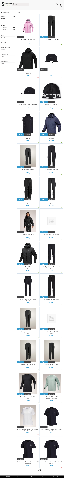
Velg (43, 37)
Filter (19, 12)
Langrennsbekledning (5, 47)
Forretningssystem (34, 476)
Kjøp (43, 102)
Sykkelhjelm (3, 56)
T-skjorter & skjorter (5, 61)
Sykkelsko (3, 59)
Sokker (2, 52)
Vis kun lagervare (6, 13)
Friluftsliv (4, 29)
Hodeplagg (3, 42)
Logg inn (60, 6)
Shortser (3, 49)
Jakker (2, 44)
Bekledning (5, 27)
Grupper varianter (6, 12)
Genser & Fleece (4, 37)
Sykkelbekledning (4, 54)
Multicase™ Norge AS (54, 476)
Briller (2, 33)
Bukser (2, 35)
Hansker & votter (4, 40)
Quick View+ (20, 37)
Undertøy (3, 63)
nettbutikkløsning (43, 476)
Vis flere (39, 472)
